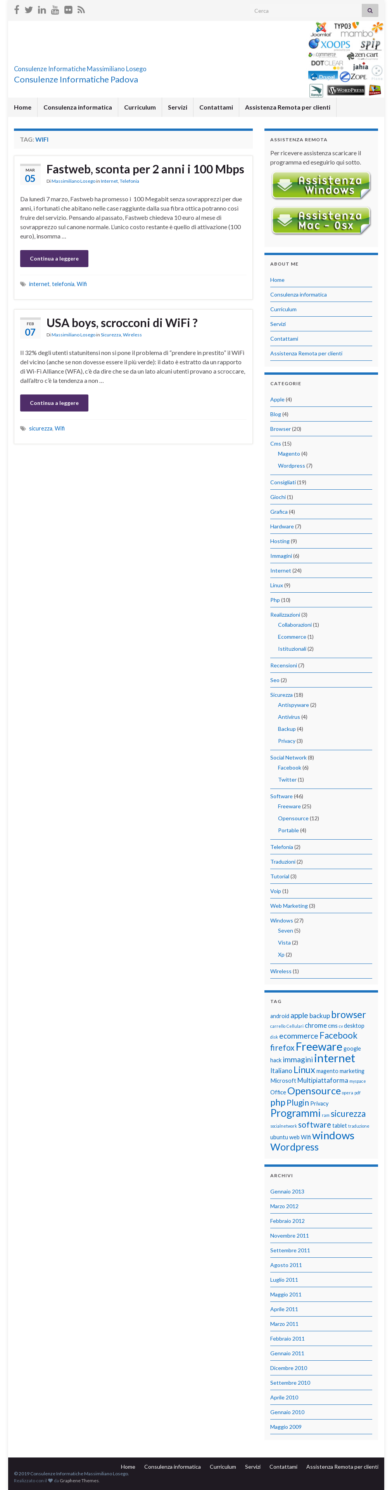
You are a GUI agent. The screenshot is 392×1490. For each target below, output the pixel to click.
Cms (275, 443)
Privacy (286, 740)
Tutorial (279, 876)
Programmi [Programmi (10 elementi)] (295, 1113)
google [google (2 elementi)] (352, 1048)
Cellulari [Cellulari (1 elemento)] (295, 1026)
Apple (277, 399)
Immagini (281, 555)
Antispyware (293, 704)
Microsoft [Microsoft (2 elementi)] (283, 1080)
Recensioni (283, 665)
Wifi (82, 284)
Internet (109, 181)
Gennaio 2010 (287, 1412)
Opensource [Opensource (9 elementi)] (314, 1090)
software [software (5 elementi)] (314, 1124)
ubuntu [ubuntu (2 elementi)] (279, 1137)
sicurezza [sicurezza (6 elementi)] (348, 1113)
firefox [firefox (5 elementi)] (282, 1047)
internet (39, 284)
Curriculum (140, 107)
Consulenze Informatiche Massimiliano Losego (128, 66)
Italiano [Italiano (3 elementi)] (281, 1070)
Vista (284, 942)
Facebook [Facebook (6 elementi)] (338, 1035)
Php (275, 600)
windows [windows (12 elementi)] (333, 1135)
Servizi (177, 107)
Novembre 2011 (289, 1235)
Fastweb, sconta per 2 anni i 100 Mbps (145, 169)
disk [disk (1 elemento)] (274, 1036)
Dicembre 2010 (288, 1368)
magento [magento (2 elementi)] (327, 1071)
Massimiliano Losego (73, 181)
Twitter (287, 779)
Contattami (216, 107)
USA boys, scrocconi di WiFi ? (122, 322)
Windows (281, 920)
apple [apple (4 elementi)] (299, 1015)
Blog (275, 414)
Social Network (288, 757)
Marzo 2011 (284, 1323)
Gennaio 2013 (287, 1191)
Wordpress (291, 465)
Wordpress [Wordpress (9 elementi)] (294, 1146)
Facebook (289, 767)
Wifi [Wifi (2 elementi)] (306, 1137)
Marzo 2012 (284, 1206)
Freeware (289, 806)
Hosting (280, 541)
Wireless (132, 335)
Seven (285, 930)
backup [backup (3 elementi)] (319, 1016)
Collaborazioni (295, 624)
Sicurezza (111, 335)
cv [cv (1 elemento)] (341, 1026)
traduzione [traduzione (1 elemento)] (359, 1125)
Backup (287, 728)
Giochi (278, 497)
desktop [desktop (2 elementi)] (354, 1025)
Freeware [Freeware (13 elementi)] (319, 1046)
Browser (280, 428)
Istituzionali (292, 648)
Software (281, 796)
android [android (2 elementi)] (279, 1016)
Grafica (279, 511)
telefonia (63, 284)
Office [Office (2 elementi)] (278, 1092)
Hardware (282, 526)
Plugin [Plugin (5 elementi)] (298, 1102)
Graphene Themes (79, 1480)
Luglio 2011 (284, 1279)
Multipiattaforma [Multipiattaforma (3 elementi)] (322, 1080)
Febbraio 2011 (287, 1338)
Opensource (293, 818)
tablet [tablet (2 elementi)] (339, 1125)
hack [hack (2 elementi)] (275, 1060)
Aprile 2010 (284, 1397)
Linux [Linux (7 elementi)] (304, 1069)
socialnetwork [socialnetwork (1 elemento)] (283, 1125)
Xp (281, 954)
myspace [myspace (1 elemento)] (357, 1081)
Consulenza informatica (77, 107)
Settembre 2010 (290, 1382)
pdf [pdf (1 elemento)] (357, 1092)
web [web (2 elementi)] (294, 1137)
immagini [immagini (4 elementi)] (298, 1059)
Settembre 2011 (290, 1250)
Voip (275, 891)
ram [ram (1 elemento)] (326, 1115)
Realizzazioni (285, 614)
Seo (275, 680)
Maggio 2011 (286, 1294)
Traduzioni (282, 861)
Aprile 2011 (284, 1309)
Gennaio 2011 (287, 1353)
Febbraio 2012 (287, 1220)
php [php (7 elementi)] (277, 1102)
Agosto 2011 (286, 1265)
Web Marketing (289, 905)
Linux (276, 585)
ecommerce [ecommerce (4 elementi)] (298, 1035)
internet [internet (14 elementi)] (334, 1058)
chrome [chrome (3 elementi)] (316, 1025)
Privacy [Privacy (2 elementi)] (319, 1103)
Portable (288, 830)
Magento (289, 453)
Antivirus (289, 716)
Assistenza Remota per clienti (287, 107)
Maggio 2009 (286, 1426)
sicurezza (40, 428)
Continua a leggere (54, 258)
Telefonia (129, 181)
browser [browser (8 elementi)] (348, 1014)
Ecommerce (292, 636)
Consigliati (283, 482)
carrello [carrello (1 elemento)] (277, 1026)
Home (22, 107)
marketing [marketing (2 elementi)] (352, 1071)
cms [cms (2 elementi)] (333, 1025)
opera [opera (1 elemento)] (347, 1092)
